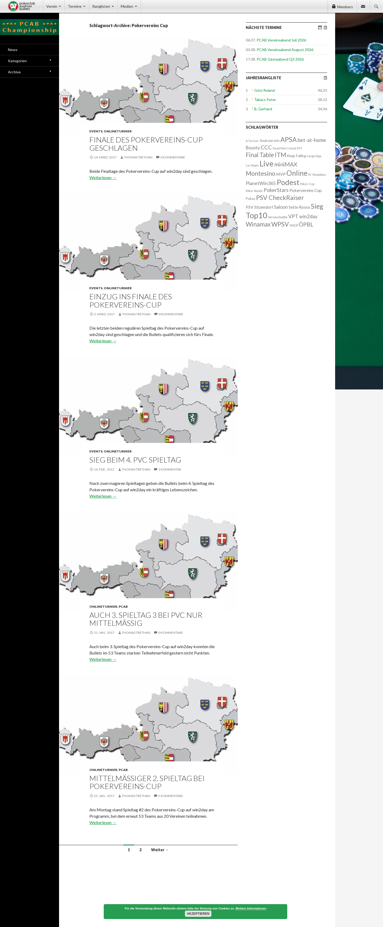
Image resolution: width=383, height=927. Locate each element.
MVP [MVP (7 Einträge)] (281, 174)
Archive (14, 72)
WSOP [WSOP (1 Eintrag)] (294, 225)
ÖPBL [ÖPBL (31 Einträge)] (306, 224)
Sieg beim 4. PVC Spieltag (135, 459)
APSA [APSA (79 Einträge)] (288, 139)
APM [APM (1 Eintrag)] (276, 140)
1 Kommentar (169, 469)
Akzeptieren (198, 914)
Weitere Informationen (250, 908)
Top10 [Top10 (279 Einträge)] (256, 215)
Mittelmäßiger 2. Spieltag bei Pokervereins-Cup (147, 782)
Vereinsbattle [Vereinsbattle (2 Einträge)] (278, 217)
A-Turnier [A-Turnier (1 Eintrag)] (252, 140)
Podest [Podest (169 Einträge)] (288, 182)
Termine (75, 6)
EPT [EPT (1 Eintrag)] (299, 148)
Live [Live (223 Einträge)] (266, 163)
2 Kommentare (170, 796)
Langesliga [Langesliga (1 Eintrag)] (314, 156)
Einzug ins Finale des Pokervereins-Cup (130, 300)
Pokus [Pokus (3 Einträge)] (250, 198)
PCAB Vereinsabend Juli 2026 (281, 40)
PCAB (123, 607)
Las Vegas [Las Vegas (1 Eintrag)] (252, 165)
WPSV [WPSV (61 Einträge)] (280, 224)
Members (345, 7)
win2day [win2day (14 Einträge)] (308, 216)
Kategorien (17, 60)
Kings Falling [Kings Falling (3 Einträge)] (296, 156)
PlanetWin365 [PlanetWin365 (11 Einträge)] (261, 183)
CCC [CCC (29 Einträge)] (266, 147)
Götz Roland (264, 90)
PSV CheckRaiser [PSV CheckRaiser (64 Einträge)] (280, 197)
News (13, 49)
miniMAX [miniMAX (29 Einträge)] (285, 164)
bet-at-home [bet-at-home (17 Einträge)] (312, 140)
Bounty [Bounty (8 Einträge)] (253, 147)
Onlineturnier (118, 131)
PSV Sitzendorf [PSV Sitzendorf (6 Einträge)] (259, 207)
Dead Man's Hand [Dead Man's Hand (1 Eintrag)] (284, 148)
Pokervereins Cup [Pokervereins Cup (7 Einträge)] (305, 190)
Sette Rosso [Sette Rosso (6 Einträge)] (299, 207)
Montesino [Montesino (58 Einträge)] (260, 173)
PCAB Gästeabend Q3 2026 (280, 59)
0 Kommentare (172, 157)
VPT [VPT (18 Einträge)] (293, 216)
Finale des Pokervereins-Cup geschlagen (146, 143)
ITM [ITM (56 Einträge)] (280, 154)
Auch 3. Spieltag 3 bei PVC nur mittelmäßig (145, 619)
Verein (51, 6)
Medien (127, 6)
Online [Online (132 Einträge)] (296, 173)
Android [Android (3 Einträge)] (266, 141)
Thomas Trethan (138, 157)
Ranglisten (101, 6)
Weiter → (160, 850)
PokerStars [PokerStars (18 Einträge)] (276, 190)
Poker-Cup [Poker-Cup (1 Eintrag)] (307, 184)
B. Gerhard (263, 109)
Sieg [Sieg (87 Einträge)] (317, 206)
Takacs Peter (265, 99)
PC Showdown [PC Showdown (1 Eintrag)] (317, 174)
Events (95, 131)
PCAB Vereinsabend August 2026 (285, 49)
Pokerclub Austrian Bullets (25, 6)
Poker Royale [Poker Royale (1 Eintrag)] (254, 190)
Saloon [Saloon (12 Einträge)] (281, 207)
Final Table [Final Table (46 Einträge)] (260, 154)
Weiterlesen (102, 177)
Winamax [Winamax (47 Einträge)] (258, 224)
